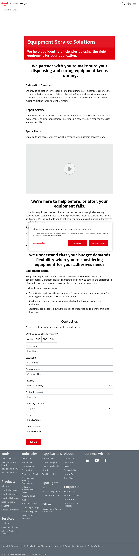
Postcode (34, 392)
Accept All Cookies (99, 243)
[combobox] (69, 385)
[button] (123, 3)
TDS (38, 339)
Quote (30, 339)
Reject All (77, 243)
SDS (45, 339)
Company (34, 369)
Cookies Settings (95, 546)
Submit (33, 442)
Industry (30, 381)
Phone (33, 426)
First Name (31, 346)
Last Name (31, 358)
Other (53, 339)
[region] (70, 236)
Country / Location (35, 403)
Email (28, 415)
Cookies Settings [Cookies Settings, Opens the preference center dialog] (39, 243)
